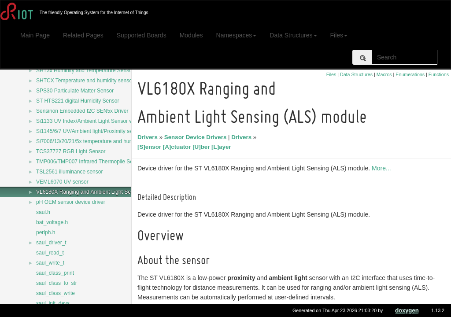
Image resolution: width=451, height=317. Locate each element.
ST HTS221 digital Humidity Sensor (77, 101)
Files (339, 35)
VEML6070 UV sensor (62, 182)
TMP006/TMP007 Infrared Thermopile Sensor (89, 161)
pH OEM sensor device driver (70, 202)
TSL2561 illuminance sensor (69, 172)
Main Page (35, 35)
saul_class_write (55, 293)
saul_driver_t (51, 243)
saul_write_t (50, 263)
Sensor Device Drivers (197, 137)
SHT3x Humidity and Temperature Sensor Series (93, 70)
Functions (439, 74)
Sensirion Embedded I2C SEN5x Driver (82, 111)
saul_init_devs (53, 303)
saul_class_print (55, 273)
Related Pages (83, 35)
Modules (191, 35)
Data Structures (293, 35)
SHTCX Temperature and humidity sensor (85, 80)
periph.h (45, 232)
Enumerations (410, 74)
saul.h (43, 212)
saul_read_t (50, 253)
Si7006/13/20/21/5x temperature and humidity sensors (99, 141)
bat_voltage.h (52, 222)
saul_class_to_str (56, 283)
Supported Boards (141, 35)
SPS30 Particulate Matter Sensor (75, 91)
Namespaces (236, 35)
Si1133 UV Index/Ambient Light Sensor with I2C (92, 121)
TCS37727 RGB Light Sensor (70, 151)
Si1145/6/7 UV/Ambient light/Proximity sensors (90, 131)
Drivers (149, 137)
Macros (384, 74)
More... (382, 168)
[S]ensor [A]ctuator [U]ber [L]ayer (186, 147)
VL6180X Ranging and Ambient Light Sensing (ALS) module (106, 192)
